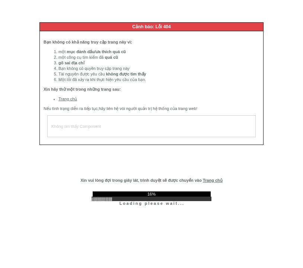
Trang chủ (67, 99)
